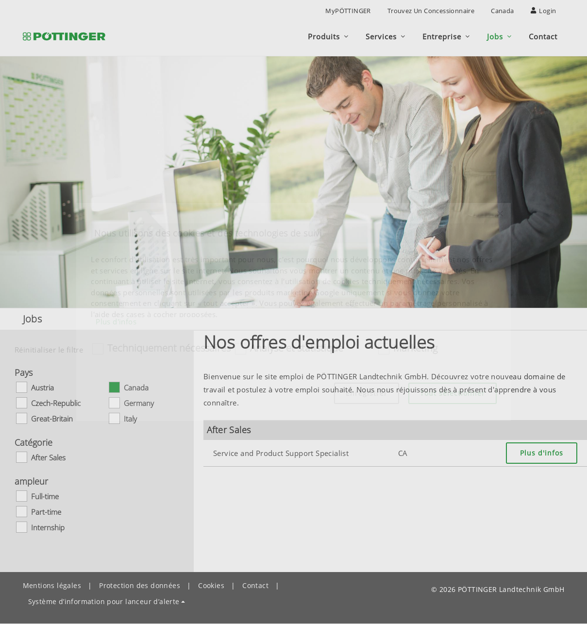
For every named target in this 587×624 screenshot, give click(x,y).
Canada (502, 10)
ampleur (31, 481)
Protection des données (139, 585)
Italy (130, 418)
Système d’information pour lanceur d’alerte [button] (104, 601)
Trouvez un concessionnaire (430, 10)
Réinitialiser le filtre (49, 349)
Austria (42, 387)
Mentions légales (52, 585)
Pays (24, 372)
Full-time (45, 496)
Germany (139, 403)
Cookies (211, 585)
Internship (48, 527)
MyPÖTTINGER (347, 10)
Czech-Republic (56, 403)
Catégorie (33, 442)
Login (543, 11)
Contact (255, 585)
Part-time (46, 512)
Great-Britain (52, 418)
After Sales (48, 457)
